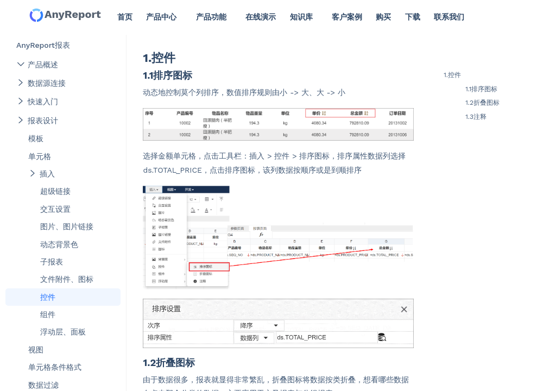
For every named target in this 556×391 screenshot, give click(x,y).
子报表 (51, 261)
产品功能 (211, 16)
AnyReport (64, 15)
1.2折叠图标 (482, 102)
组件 (47, 314)
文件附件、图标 (66, 279)
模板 (35, 138)
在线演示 (260, 16)
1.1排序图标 (481, 89)
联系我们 (449, 16)
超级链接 (55, 191)
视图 (35, 349)
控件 (47, 297)
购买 (383, 16)
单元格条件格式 (54, 367)
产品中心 (161, 16)
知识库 (301, 16)
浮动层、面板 (63, 331)
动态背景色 (59, 244)
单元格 (39, 156)
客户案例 (347, 16)
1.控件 (452, 75)
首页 (124, 16)
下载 (412, 16)
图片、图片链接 (66, 226)
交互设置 (55, 209)
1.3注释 (475, 117)
